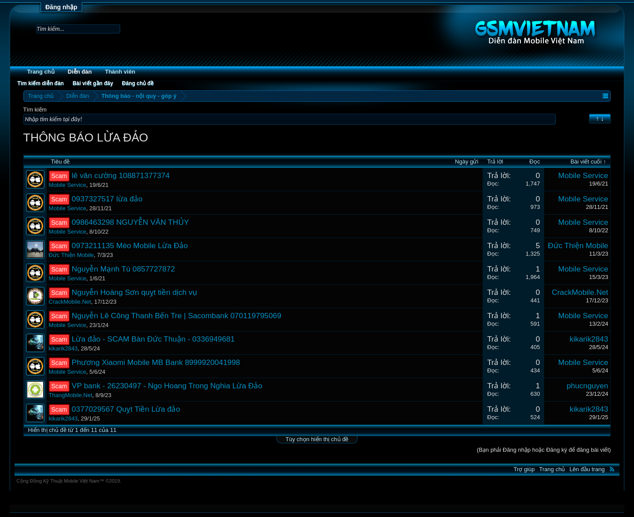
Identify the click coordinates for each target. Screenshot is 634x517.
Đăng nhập (61, 7)
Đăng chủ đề (138, 83)
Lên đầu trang (587, 469)
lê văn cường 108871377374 (121, 175)
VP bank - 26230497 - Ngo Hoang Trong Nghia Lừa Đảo (167, 385)
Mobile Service (67, 185)
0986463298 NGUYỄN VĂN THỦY (130, 222)
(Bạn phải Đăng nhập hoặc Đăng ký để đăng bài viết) (544, 449)
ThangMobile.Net (70, 395)
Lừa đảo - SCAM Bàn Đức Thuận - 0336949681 (153, 339)
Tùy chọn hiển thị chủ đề (317, 439)
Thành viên (120, 71)
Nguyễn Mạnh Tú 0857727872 (123, 268)
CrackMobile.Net (70, 301)
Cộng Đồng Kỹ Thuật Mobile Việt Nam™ (69, 481)
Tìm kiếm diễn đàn (41, 83)
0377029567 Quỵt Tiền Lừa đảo (126, 409)
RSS (612, 469)
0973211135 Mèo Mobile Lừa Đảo (130, 245)
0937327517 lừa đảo (107, 198)
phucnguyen (587, 385)
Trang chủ (41, 71)
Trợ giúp (524, 469)
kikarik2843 (63, 348)
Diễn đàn (80, 71)
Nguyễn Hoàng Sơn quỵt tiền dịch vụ (134, 292)
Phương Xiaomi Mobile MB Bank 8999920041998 (156, 362)
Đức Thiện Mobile (71, 255)
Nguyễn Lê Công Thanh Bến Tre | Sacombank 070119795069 (176, 315)
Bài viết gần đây (93, 83)
